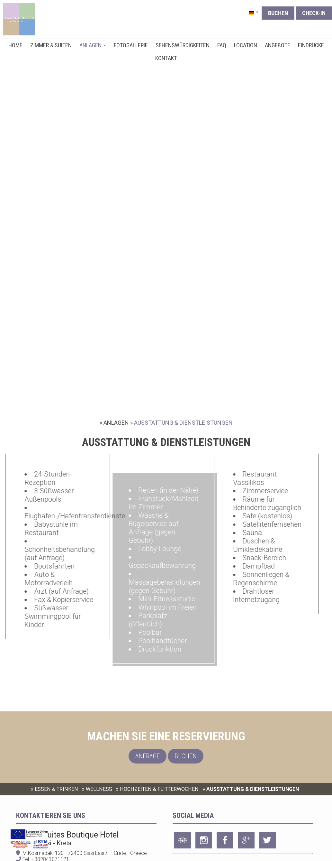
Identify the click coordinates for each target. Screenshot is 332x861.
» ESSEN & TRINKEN (54, 789)
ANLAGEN (92, 45)
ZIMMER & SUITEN (51, 45)
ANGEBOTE (277, 45)
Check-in (314, 13)
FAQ (221, 45)
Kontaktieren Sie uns (50, 815)
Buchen (278, 13)
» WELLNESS (97, 789)
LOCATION (245, 45)
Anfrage (147, 756)
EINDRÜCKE (311, 45)
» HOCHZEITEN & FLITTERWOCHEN (157, 789)
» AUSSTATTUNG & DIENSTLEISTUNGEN (250, 789)
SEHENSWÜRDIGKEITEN (183, 45)
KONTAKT (166, 58)
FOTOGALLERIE (131, 45)
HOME (15, 45)
